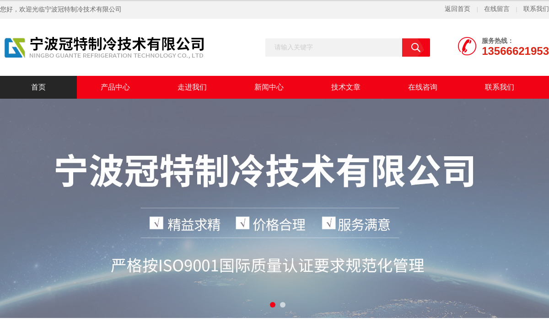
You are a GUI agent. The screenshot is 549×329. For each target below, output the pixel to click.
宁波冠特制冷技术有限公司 (83, 9)
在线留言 (497, 8)
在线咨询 (422, 87)
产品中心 (115, 87)
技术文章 (346, 87)
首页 (38, 87)
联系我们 (536, 8)
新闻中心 (269, 87)
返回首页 (457, 8)
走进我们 (192, 87)
